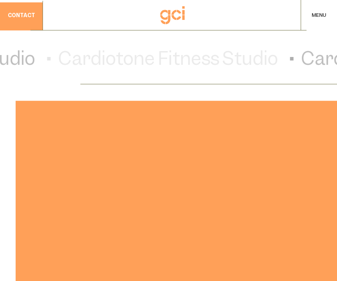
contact (21, 16)
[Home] (172, 15)
